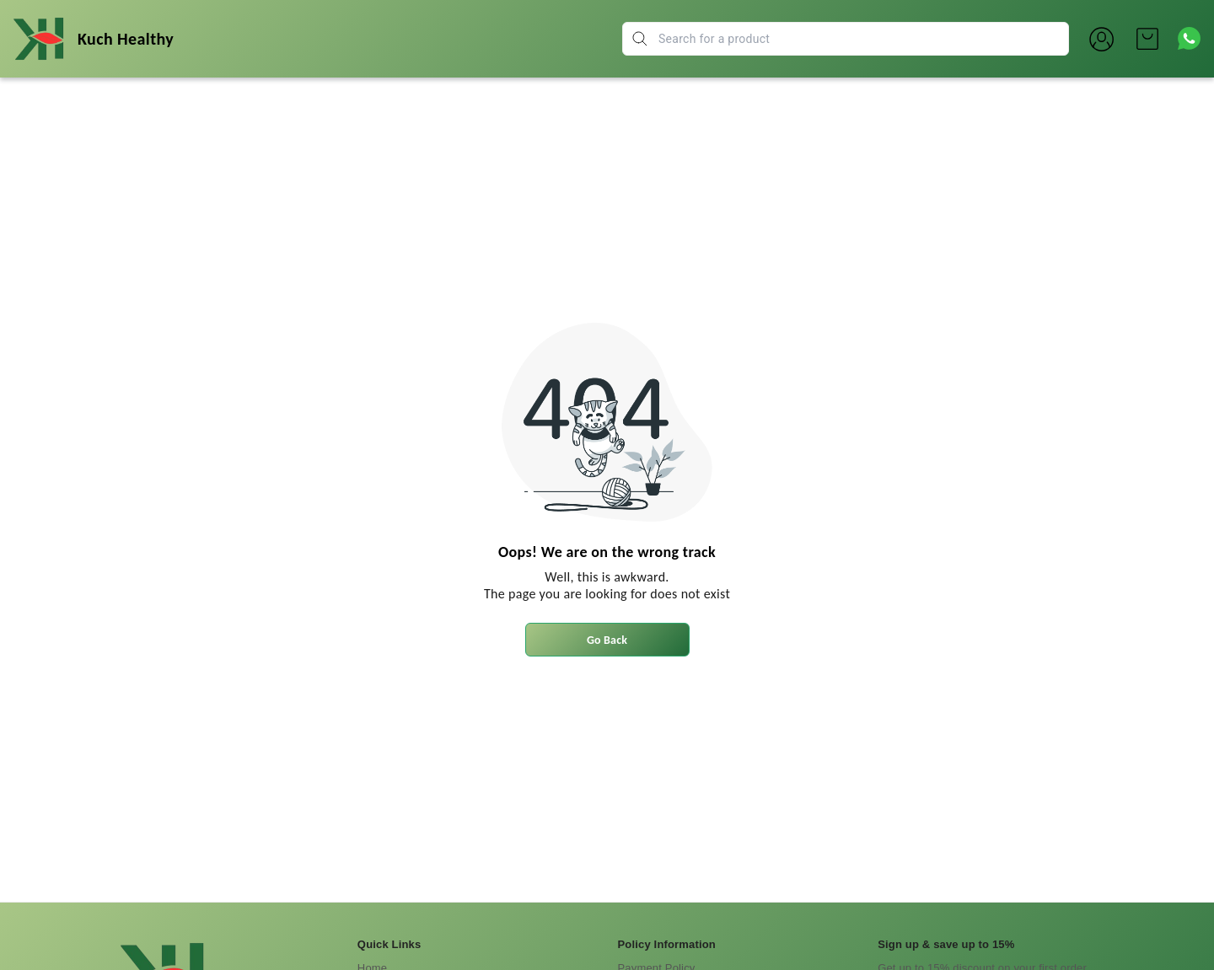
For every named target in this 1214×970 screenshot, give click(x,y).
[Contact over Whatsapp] (1189, 38)
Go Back (607, 640)
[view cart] (1147, 38)
